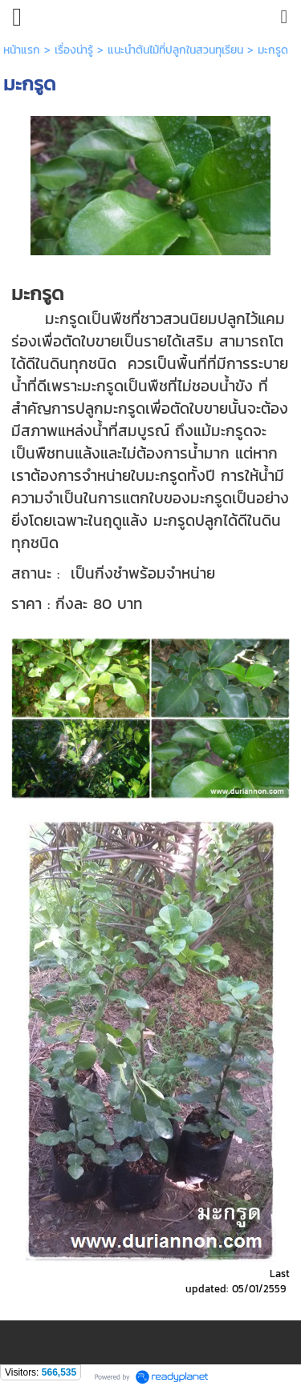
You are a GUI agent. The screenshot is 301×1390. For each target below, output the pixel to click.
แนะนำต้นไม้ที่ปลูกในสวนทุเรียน (175, 50)
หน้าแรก (21, 50)
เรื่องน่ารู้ (74, 50)
